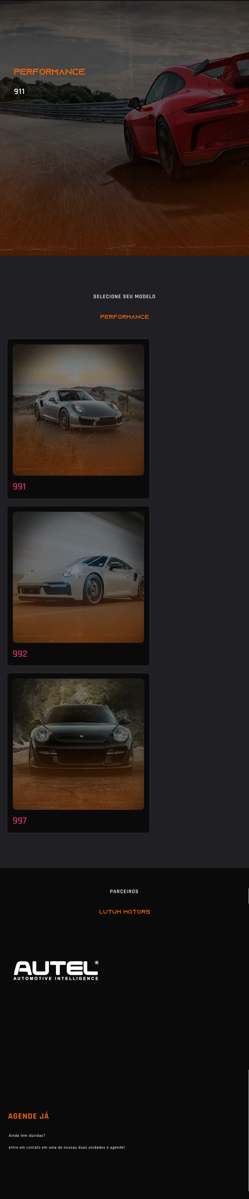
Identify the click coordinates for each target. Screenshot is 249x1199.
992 (20, 654)
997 (20, 821)
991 (19, 486)
